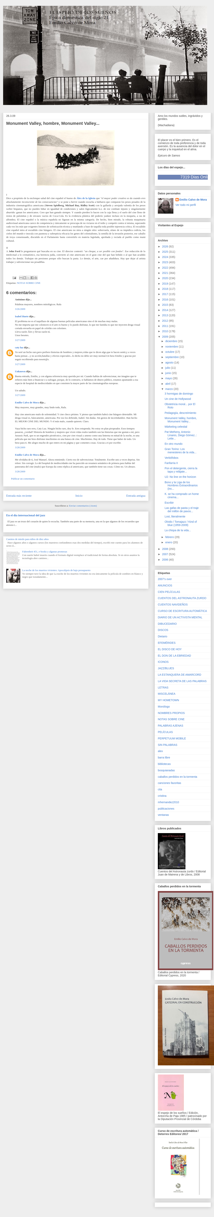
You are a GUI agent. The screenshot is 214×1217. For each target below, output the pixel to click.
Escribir (169, 502)
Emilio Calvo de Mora (27, 402)
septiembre (172, 357)
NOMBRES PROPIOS (171, 713)
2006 (165, 559)
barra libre (164, 757)
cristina (162, 795)
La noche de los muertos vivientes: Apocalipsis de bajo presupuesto (56, 570)
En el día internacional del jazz (25, 515)
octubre (170, 351)
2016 (165, 299)
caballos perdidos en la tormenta (177, 776)
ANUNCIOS (165, 585)
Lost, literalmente (175, 516)
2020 (165, 278)
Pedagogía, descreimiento (180, 412)
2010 (165, 331)
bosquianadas (166, 770)
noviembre (172, 346)
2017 (165, 294)
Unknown (20, 371)
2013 (165, 315)
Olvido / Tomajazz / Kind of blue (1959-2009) (181, 523)
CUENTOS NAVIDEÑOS (173, 604)
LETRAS (163, 687)
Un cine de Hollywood (178, 398)
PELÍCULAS (165, 732)
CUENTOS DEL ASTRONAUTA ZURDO (182, 598)
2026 (165, 246)
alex (160, 751)
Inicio (78, 495)
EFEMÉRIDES (167, 642)
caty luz (19, 347)
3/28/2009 (20, 447)
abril (168, 383)
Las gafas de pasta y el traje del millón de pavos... (182, 509)
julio (168, 367)
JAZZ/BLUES (166, 668)
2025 (165, 251)
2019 (165, 283)
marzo (169, 389)
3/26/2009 (20, 309)
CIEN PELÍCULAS (169, 591)
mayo (169, 378)
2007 (165, 554)
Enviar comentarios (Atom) (83, 505)
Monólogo (164, 706)
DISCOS (163, 630)
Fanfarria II (171, 463)
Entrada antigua (135, 495)
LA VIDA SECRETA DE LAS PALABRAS (182, 681)
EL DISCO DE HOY (170, 649)
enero (169, 542)
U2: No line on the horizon (180, 476)
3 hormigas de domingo (179, 393)
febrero (170, 537)
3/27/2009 (20, 340)
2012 (165, 320)
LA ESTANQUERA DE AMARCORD (179, 674)
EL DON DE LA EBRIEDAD (174, 655)
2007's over (165, 579)
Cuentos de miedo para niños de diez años (27, 539)
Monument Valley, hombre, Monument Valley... (181, 420)
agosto (169, 362)
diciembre (171, 341)
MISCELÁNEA (166, 693)
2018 (165, 288)
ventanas (163, 814)
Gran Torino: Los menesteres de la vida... (181, 450)
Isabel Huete (22, 316)
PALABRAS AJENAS (170, 725)
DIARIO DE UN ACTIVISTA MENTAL (180, 617)
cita (160, 789)
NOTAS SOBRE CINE (28, 282)
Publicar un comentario (23, 478)
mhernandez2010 (168, 802)
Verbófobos (171, 457)
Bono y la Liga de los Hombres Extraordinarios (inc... (181, 485)
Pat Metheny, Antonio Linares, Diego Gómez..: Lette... (181, 435)
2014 (165, 310)
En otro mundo (174, 443)
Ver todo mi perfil (186, 204)
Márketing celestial (176, 426)
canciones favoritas (169, 783)
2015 (165, 304)
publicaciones (166, 808)
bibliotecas (164, 763)
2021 (165, 272)
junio (168, 373)
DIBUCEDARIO (167, 623)
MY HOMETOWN (168, 700)
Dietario (162, 636)
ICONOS (163, 661)
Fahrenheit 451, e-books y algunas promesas (44, 551)
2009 (165, 336)
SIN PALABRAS (167, 744)
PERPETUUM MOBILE (172, 738)
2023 (165, 262)
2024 (165, 257)
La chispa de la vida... (178, 530)
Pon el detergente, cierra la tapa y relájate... (181, 470)
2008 (165, 548)
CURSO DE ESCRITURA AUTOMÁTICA (182, 610)
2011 (165, 326)
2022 (165, 267)
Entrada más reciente (19, 495)
